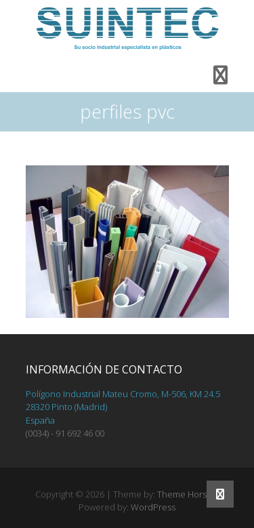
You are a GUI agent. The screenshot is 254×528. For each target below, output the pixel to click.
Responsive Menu (221, 75)
